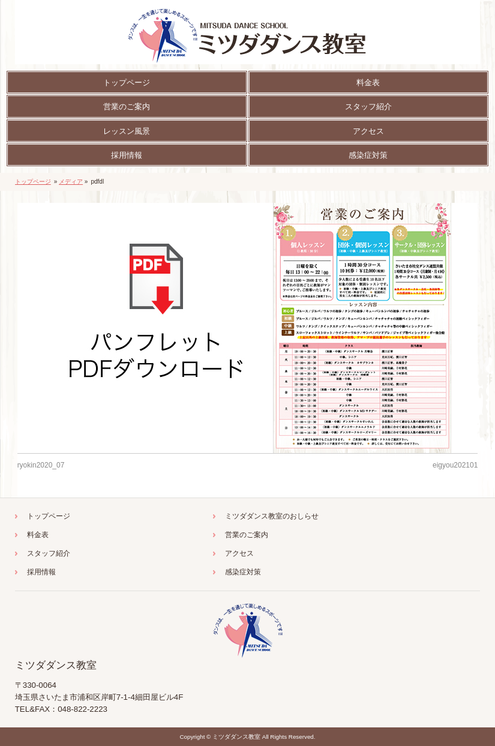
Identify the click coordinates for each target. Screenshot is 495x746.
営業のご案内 (246, 535)
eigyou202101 (455, 465)
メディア (71, 181)
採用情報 (41, 572)
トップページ (33, 181)
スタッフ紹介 (48, 553)
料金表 (38, 535)
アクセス (239, 553)
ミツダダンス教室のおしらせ (272, 516)
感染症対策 (243, 572)
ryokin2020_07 (41, 465)
